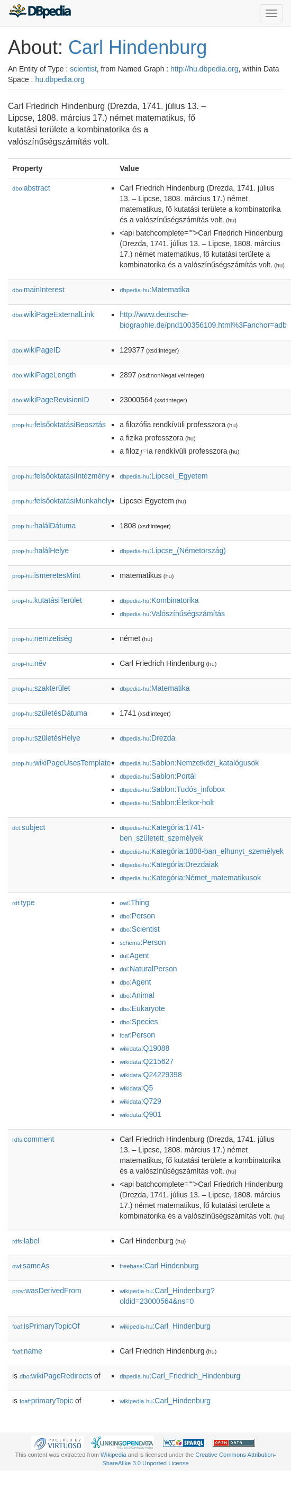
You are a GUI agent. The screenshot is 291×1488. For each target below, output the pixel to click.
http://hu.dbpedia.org (204, 69)
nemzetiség (42, 638)
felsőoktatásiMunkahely (61, 501)
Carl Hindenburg (137, 47)
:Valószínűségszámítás (172, 613)
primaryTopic (46, 1400)
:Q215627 (147, 1061)
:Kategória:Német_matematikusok (190, 877)
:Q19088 (144, 1048)
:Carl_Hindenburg (165, 1326)
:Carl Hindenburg (159, 1265)
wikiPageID (36, 350)
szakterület (41, 688)
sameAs (30, 1265)
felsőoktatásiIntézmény (61, 476)
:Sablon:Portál (158, 776)
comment (33, 1139)
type (23, 902)
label (25, 1241)
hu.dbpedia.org (59, 79)
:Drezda (147, 738)
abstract (31, 188)
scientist (83, 69)
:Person (137, 916)
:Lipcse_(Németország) (173, 550)
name (27, 1351)
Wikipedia (113, 1454)
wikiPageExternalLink (53, 314)
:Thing (134, 902)
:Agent (134, 955)
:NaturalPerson (148, 968)
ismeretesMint (46, 575)
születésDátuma (49, 713)
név (29, 663)
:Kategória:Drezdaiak (169, 864)
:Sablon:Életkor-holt (167, 802)
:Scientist (139, 929)
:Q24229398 (151, 1074)
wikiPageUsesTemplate (61, 763)
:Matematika (154, 289)
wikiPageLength (44, 375)
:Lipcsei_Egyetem (164, 476)
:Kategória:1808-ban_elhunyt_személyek (202, 851)
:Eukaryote (142, 1008)
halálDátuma (44, 525)
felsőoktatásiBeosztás (59, 424)
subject (28, 827)
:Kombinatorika (159, 600)
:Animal (137, 995)
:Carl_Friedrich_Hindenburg (180, 1376)
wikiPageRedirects (56, 1376)
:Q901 (140, 1114)
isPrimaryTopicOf (46, 1326)
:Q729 (140, 1101)
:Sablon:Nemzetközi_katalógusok (189, 763)
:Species (139, 1021)
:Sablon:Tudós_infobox (172, 789)
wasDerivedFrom (46, 1290)
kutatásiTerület (47, 600)
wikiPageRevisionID (50, 399)
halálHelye (40, 550)
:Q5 (136, 1088)
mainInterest (38, 289)
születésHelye (46, 738)
